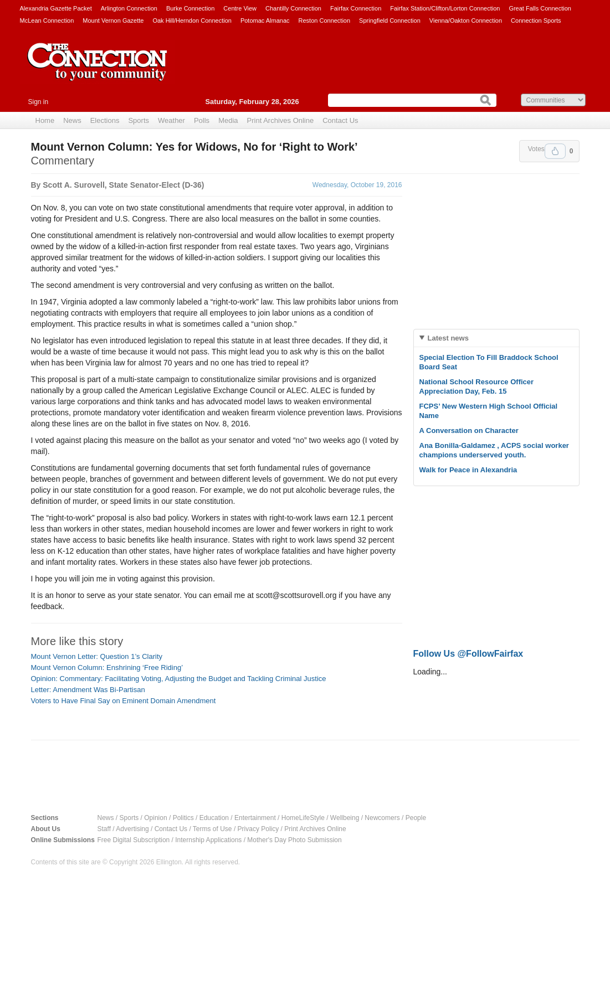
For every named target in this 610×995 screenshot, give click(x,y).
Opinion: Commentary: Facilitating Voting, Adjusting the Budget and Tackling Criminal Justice (178, 678)
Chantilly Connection (293, 8)
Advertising (132, 829)
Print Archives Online (280, 120)
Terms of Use (212, 829)
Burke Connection (190, 8)
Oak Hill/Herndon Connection (191, 20)
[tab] (496, 338)
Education (214, 818)
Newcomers (382, 818)
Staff (104, 829)
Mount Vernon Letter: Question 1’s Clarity (97, 656)
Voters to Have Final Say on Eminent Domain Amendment (123, 701)
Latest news (448, 338)
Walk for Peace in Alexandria (468, 470)
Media (228, 120)
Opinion (155, 818)
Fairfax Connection (355, 8)
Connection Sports (536, 20)
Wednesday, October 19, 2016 (357, 185)
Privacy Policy (258, 829)
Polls (201, 120)
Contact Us (340, 120)
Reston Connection (325, 20)
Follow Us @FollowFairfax (468, 653)
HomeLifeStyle (303, 818)
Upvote (555, 151)
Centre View (240, 8)
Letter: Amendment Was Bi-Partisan (88, 689)
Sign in (38, 102)
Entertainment (255, 818)
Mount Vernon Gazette (113, 20)
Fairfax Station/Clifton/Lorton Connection (445, 8)
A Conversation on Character (469, 430)
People (416, 818)
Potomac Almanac (265, 20)
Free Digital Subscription (134, 840)
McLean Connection (47, 20)
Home (45, 120)
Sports (138, 120)
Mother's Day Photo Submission (294, 840)
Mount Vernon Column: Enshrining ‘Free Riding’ (107, 667)
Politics (183, 818)
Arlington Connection (129, 8)
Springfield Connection (390, 20)
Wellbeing (344, 818)
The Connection (97, 70)
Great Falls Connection (540, 8)
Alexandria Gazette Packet (56, 8)
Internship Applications (208, 840)
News (72, 120)
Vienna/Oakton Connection (465, 20)
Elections (105, 120)
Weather (171, 120)
